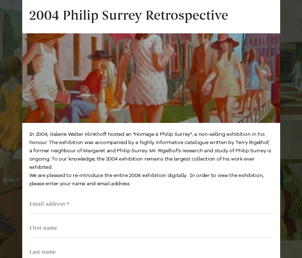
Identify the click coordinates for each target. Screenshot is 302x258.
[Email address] (151, 204)
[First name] (151, 228)
